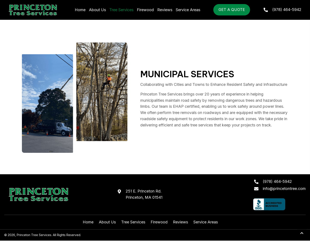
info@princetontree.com (284, 188)
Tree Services (133, 222)
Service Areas (205, 222)
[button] (302, 233)
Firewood (159, 222)
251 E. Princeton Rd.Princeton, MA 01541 (144, 194)
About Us (107, 222)
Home (88, 222)
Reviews (180, 222)
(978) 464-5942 (286, 9)
